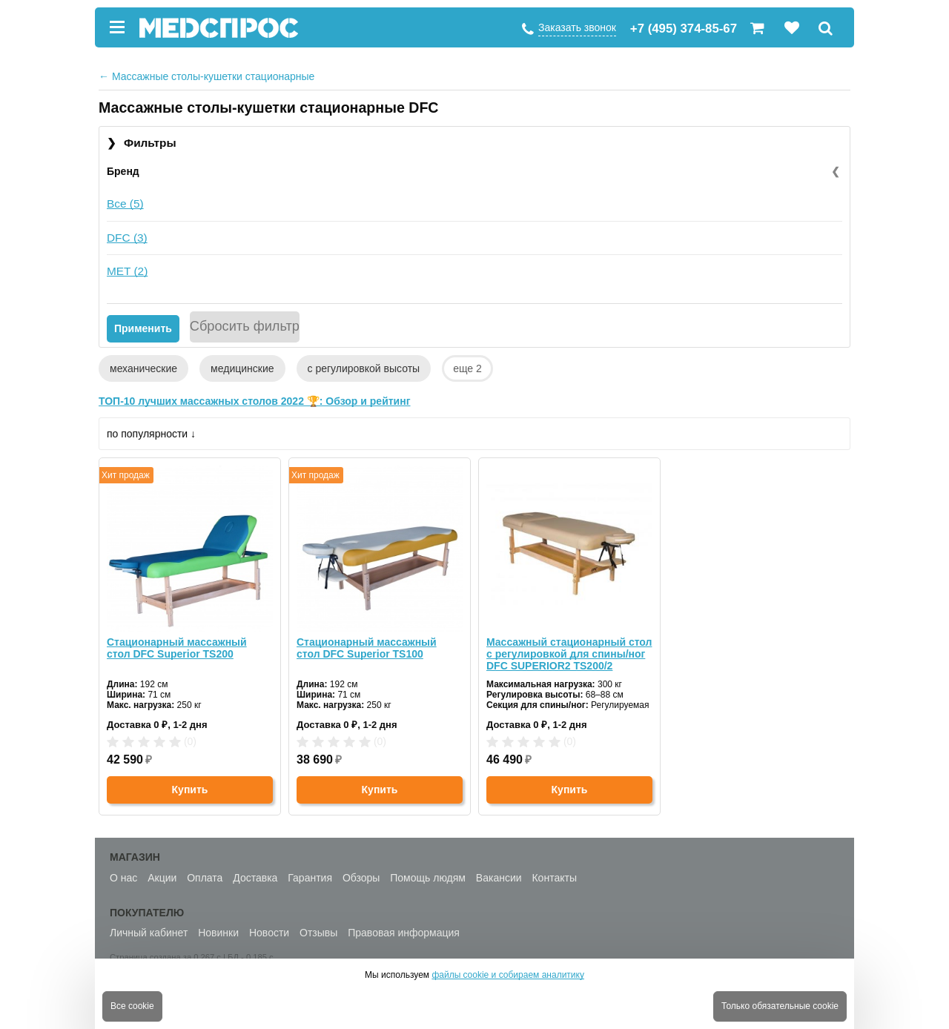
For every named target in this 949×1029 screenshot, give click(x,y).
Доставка (255, 878)
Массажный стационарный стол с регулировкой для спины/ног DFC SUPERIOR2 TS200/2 (569, 654)
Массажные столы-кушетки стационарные (206, 76)
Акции (162, 878)
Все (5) (125, 203)
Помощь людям (428, 878)
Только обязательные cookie (780, 1006)
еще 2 (467, 368)
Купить (190, 789)
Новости (269, 933)
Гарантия (310, 878)
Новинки (218, 933)
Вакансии (499, 878)
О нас (123, 878)
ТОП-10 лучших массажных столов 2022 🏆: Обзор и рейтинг (255, 401)
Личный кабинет (149, 933)
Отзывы (318, 933)
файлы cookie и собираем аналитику (507, 975)
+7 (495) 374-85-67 (683, 28)
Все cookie (132, 1006)
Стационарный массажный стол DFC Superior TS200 (177, 648)
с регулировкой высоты (364, 368)
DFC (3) (127, 237)
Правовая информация (404, 933)
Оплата (204, 878)
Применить (143, 328)
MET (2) (127, 271)
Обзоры (361, 878)
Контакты (554, 878)
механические (143, 368)
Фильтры (141, 143)
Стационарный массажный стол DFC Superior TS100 (367, 648)
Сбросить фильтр (245, 326)
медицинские (242, 368)
